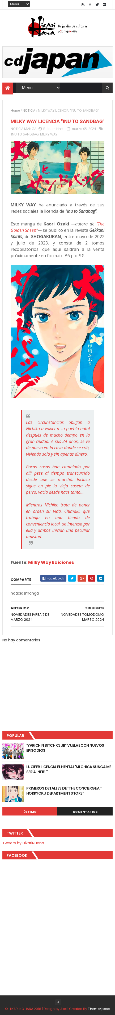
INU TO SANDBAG (25, 134)
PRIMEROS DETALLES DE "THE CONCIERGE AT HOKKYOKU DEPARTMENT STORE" (64, 791)
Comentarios (85, 812)
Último (30, 812)
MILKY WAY (48, 134)
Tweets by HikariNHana (23, 843)
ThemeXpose (99, 1009)
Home (15, 110)
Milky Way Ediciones (51, 562)
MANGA (30, 128)
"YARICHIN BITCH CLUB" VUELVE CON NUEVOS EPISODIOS (65, 748)
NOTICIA (29, 110)
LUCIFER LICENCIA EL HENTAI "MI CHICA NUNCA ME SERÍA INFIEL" (68, 769)
